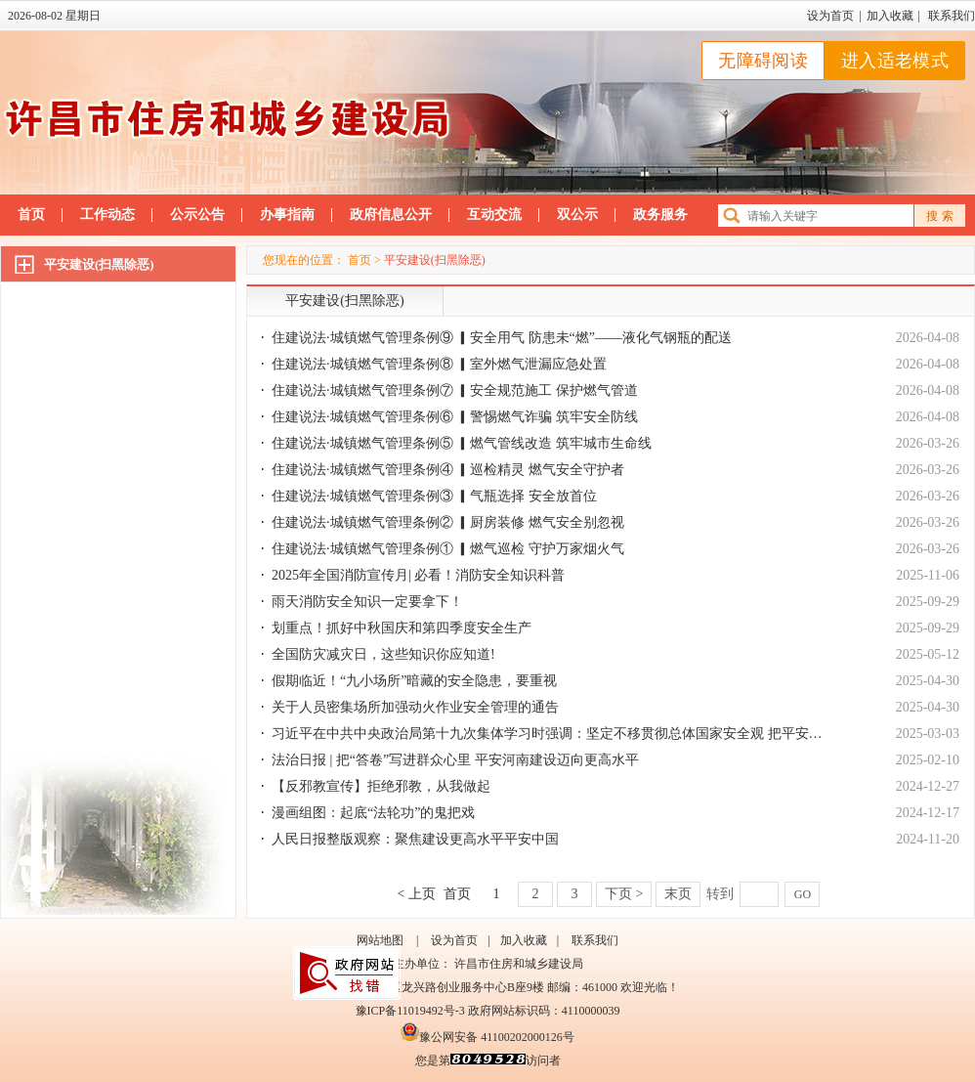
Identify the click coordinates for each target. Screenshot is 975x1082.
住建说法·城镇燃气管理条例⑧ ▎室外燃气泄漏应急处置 (439, 364)
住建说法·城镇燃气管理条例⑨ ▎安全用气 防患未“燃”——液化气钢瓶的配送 (502, 337)
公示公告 (197, 214)
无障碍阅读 (763, 60)
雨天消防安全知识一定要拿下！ (367, 601)
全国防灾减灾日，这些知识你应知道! (383, 654)
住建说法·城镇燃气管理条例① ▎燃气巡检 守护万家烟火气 (448, 548)
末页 (678, 894)
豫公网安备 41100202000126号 (487, 1037)
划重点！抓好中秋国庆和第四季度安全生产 (401, 628)
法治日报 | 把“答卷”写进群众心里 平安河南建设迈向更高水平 (455, 760)
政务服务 (660, 214)
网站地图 (380, 940)
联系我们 (951, 15)
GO (802, 894)
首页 (31, 214)
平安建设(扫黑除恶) (99, 264)
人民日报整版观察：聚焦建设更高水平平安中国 (415, 839)
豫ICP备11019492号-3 (410, 1010)
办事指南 (287, 214)
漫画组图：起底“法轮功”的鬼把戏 (373, 812)
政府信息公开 (391, 214)
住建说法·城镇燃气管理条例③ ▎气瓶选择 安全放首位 (434, 496)
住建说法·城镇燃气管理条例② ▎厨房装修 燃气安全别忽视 (448, 522)
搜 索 (939, 216)
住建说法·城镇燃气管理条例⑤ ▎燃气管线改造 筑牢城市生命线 (462, 443)
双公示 (577, 214)
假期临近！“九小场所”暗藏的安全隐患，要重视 (414, 680)
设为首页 (830, 15)
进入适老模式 (895, 60)
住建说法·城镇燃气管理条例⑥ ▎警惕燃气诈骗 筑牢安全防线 (455, 417)
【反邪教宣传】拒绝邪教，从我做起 (381, 786)
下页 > (624, 894)
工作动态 (107, 214)
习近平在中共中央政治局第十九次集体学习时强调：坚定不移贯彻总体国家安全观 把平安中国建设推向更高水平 (609, 733)
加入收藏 (890, 15)
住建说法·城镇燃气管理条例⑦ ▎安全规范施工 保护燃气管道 (455, 390)
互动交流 (494, 214)
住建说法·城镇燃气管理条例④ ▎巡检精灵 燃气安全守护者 (448, 469)
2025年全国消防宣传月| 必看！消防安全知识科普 (418, 575)
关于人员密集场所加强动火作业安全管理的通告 (415, 707)
